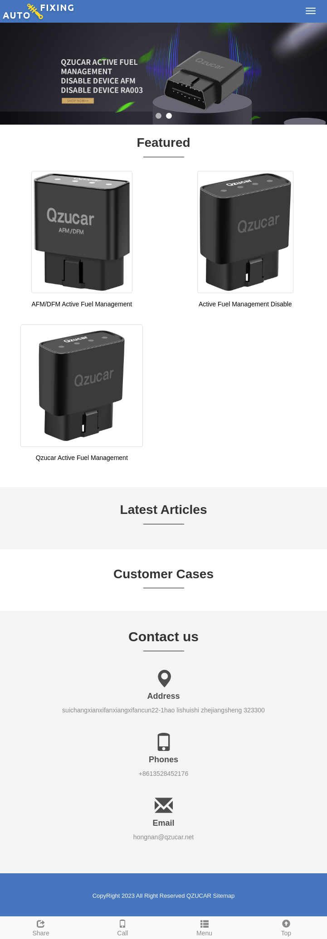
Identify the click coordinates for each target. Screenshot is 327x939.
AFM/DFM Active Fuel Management (81, 304)
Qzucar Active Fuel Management (82, 457)
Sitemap (224, 895)
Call (122, 927)
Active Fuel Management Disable (245, 304)
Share (41, 927)
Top (286, 927)
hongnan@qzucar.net (163, 837)
